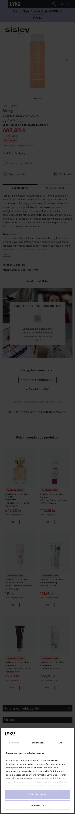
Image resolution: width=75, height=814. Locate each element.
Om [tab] (61, 742)
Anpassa (37, 805)
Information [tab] (37, 742)
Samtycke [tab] (14, 742)
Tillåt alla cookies (37, 794)
